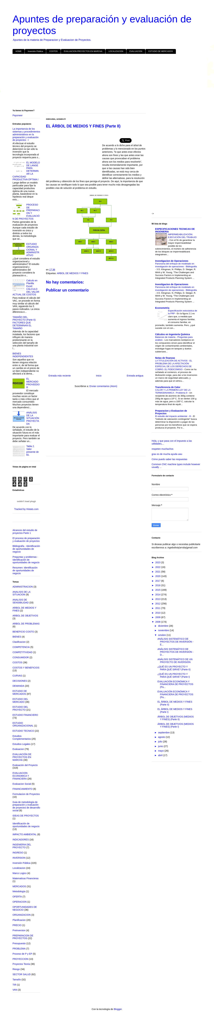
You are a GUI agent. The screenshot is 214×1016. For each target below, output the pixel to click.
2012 (158, 603)
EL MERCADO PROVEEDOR (33, 383)
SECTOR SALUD (22, 974)
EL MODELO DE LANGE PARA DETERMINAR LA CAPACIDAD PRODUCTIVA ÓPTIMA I (26, 171)
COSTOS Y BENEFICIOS (26, 667)
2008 (158, 621)
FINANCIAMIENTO (23, 789)
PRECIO (17, 925)
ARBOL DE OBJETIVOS (25, 615)
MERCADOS (19, 886)
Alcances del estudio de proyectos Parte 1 (25, 531)
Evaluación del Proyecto (25, 765)
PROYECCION (20, 959)
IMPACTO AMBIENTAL (25, 834)
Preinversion (19, 930)
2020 (158, 576)
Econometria (162, 308)
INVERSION (19, 857)
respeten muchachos (162, 449)
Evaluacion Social (22, 784)
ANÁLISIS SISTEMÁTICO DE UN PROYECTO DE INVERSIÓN (174, 660)
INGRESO (18, 852)
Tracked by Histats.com (26, 509)
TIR (14, 984)
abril (160, 755)
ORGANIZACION (22, 914)
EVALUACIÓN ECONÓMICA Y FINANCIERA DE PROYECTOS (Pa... (175, 684)
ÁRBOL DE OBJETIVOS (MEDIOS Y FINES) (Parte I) (175, 725)
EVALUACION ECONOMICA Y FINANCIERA (21, 776)
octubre (162, 635)
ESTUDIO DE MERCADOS (160, 51)
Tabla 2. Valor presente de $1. (32, 450)
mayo (161, 750)
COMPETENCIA (21, 647)
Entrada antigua (135, 375)
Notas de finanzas (165, 358)
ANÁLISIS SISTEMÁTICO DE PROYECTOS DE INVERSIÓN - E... (175, 642)
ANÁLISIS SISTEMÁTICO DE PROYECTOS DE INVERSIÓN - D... (175, 652)
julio (160, 741)
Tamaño (17, 979)
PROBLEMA (19, 948)
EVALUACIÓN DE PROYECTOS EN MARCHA (22, 757)
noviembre (164, 630)
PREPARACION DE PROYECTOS (23, 937)
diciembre (163, 625)
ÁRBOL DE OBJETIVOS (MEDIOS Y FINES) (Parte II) (175, 718)
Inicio (98, 375)
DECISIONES (20, 681)
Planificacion (19, 920)
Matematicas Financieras (26, 878)
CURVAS (17, 675)
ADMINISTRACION (23, 586)
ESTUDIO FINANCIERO (25, 715)
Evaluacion (18, 749)
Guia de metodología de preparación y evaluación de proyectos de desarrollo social (26, 806)
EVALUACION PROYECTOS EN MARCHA (83, 51)
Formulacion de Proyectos (26, 794)
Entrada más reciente (59, 375)
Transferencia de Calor (167, 387)
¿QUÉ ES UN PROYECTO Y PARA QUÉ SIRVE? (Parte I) (173, 675)
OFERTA (17, 896)
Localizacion (19, 868)
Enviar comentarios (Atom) (103, 386)
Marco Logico (20, 873)
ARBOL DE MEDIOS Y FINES (72, 273)
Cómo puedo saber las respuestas (169, 459)
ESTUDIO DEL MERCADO (20, 700)
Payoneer (18, 115)
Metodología (19, 891)
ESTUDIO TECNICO (23, 731)
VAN (15, 989)
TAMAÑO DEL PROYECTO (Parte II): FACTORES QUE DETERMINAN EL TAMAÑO (24, 323)
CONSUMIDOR (21, 657)
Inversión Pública (35, 51)
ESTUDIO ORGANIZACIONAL (23, 724)
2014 (158, 594)
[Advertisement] (107, 82)
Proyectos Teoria (21, 964)
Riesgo (16, 969)
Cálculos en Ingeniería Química (172, 334)
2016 (158, 585)
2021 (158, 571)
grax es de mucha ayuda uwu (167, 454)
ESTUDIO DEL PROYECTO (20, 708)
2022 (158, 567)
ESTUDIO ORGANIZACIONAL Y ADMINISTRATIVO (32, 250)
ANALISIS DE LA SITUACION (21, 593)
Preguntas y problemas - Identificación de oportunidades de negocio (26, 560)
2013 (158, 599)
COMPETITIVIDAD (22, 652)
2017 (158, 580)
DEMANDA (18, 686)
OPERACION (20, 901)
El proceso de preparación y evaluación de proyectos (26, 539)
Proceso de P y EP (22, 953)
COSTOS (53, 51)
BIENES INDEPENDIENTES (23, 355)
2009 (158, 617)
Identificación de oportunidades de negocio (26, 825)
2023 (158, 562)
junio (161, 746)
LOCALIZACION (116, 51)
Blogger (118, 1009)
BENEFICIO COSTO (23, 631)
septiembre (164, 732)
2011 (158, 608)
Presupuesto (19, 943)
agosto (162, 737)
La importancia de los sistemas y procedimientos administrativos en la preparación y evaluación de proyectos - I (26, 134)
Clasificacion (19, 642)
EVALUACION (135, 51)
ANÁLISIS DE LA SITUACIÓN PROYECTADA (32, 418)
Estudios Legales (21, 744)
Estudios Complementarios (22, 737)
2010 (158, 612)
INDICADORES (21, 839)
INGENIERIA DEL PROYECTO (22, 846)
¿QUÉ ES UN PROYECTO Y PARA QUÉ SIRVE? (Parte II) (173, 668)
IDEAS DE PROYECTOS (26, 815)
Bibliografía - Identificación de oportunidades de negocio (26, 549)
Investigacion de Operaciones (171, 261)
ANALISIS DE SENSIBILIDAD (21, 601)
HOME (19, 51)
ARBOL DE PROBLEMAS (26, 623)
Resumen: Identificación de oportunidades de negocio (25, 570)
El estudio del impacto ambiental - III (173, 416)
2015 (158, 590)
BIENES (17, 636)
